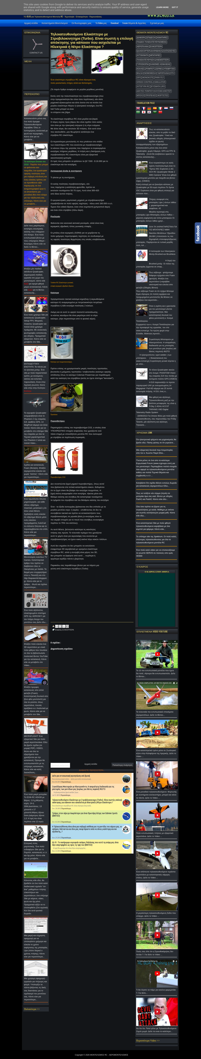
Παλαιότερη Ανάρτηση (122, 765)
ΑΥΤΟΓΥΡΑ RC (143, 86)
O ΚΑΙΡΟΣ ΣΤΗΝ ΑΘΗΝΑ (157, 572)
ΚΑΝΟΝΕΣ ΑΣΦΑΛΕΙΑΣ (160, 64)
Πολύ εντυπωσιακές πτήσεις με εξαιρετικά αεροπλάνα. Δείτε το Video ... (156, 835)
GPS (139, 77)
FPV (172, 73)
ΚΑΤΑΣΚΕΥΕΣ (170, 51)
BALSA (140, 73)
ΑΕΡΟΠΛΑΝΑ (143, 46)
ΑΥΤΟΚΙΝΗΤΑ (143, 55)
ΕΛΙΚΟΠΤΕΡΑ (156, 46)
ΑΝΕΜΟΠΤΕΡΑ (162, 60)
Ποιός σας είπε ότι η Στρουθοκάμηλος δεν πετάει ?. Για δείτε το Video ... (156, 953)
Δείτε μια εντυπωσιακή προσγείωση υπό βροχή (71, 776)
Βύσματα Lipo (158, 86)
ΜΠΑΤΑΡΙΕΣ (155, 55)
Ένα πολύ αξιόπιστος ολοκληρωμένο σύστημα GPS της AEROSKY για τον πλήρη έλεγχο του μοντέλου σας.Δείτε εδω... (36, 617)
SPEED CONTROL (145, 82)
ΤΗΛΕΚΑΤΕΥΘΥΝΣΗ (145, 60)
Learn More (162, 7)
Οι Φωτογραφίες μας (81, 23)
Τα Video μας (101, 23)
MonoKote (147, 77)
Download (115, 23)
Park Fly (159, 77)
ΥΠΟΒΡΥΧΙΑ (169, 69)
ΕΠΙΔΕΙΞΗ (151, 38)
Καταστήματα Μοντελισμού (55, 23)
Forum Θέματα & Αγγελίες (134, 23)
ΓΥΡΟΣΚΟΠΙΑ (143, 64)
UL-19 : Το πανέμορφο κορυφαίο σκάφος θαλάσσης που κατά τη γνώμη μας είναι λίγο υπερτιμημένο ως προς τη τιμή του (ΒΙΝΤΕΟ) (85, 843)
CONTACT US (36, 53)
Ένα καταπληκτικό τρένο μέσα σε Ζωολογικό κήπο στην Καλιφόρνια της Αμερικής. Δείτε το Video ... (156, 754)
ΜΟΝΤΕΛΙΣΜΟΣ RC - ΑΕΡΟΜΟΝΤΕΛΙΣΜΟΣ (109, 1055)
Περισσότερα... (66, 782)
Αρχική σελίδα (31, 23)
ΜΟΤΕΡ (167, 91)
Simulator (160, 82)
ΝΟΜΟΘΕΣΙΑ (150, 73)
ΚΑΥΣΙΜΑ (159, 91)
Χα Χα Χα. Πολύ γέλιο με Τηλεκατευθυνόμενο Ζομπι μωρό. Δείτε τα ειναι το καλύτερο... (156, 1030)
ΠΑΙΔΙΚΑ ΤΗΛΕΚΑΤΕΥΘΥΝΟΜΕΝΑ (151, 42)
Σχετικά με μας (157, 23)
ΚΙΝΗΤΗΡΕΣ (162, 38)
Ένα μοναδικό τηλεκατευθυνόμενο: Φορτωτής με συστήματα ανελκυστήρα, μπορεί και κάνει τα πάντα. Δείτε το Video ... (156, 796)
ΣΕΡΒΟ (159, 69)
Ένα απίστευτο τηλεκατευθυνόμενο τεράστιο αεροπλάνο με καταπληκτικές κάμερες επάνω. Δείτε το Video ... (156, 875)
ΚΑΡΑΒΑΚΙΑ (157, 51)
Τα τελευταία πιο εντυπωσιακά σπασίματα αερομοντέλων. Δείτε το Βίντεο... (156, 714)
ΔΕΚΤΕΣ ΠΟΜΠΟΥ (145, 91)
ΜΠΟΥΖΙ (140, 95)
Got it (175, 7)
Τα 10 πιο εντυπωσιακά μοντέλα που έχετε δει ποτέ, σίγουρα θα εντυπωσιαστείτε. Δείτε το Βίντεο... (156, 674)
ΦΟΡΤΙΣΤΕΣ (163, 95)
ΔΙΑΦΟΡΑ (141, 38)
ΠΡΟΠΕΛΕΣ (151, 95)
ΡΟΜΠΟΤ (150, 69)
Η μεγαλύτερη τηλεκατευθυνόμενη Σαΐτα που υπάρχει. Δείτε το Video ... (156, 915)
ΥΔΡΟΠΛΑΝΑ (163, 73)
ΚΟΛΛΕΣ (140, 69)
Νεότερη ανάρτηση (60, 765)
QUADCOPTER (143, 51)
